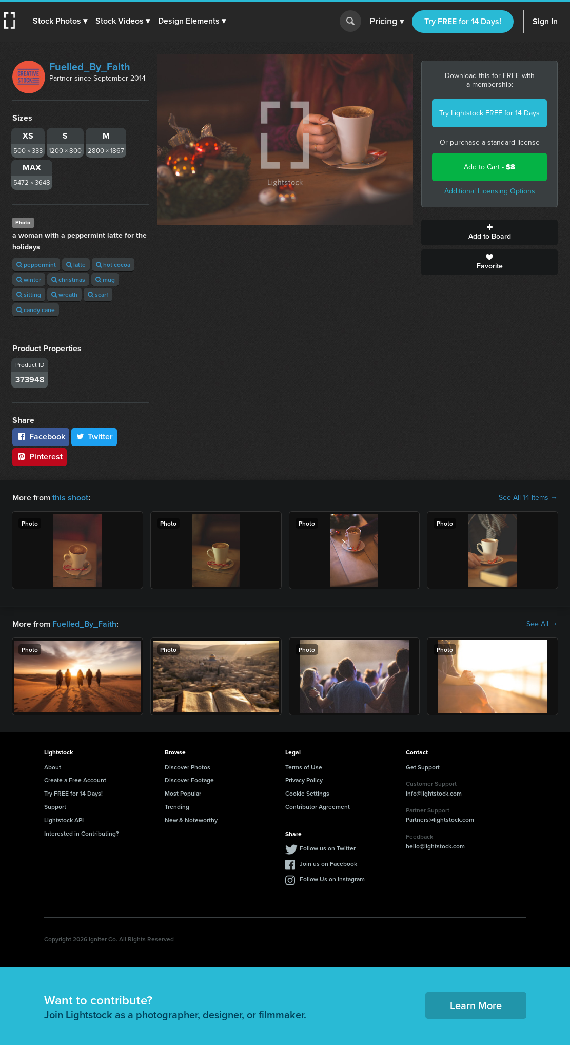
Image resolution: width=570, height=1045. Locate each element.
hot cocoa (113, 264)
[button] (60, 21)
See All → (542, 624)
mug (105, 279)
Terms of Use (303, 767)
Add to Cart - (489, 167)
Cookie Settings (307, 793)
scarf (98, 294)
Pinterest (39, 456)
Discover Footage (189, 780)
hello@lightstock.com (435, 846)
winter (28, 279)
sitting (28, 294)
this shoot (70, 498)
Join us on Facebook (328, 863)
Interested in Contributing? (81, 833)
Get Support (423, 767)
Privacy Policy (304, 780)
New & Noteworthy (191, 820)
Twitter (94, 436)
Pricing (386, 21)
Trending (177, 806)
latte (76, 264)
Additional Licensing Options (489, 191)
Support (55, 806)
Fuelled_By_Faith (89, 66)
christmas (68, 279)
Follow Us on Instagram (332, 879)
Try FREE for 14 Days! (462, 21)
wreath (64, 294)
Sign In (545, 21)
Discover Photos (187, 767)
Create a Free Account (75, 780)
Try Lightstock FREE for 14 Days (489, 113)
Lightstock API (64, 820)
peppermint (36, 264)
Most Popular (183, 793)
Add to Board (489, 232)
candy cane (35, 309)
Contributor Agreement (317, 806)
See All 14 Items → (528, 498)
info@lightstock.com (434, 793)
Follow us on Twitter (328, 848)
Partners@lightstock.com (440, 819)
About (52, 767)
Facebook (40, 436)
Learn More (476, 1005)
